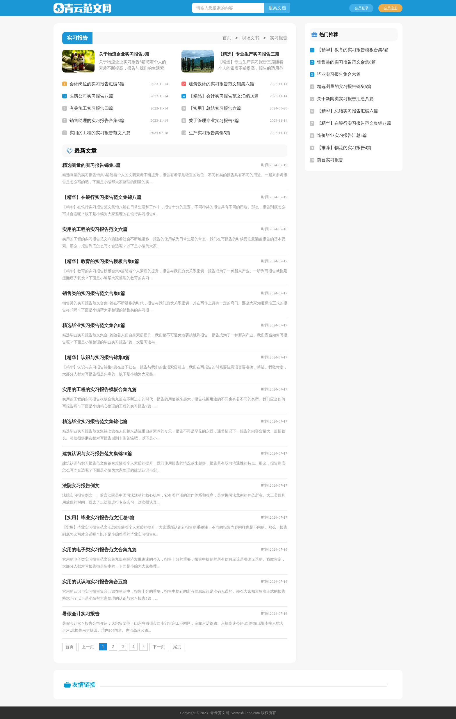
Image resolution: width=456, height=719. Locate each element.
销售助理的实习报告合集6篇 (97, 120)
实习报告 (278, 38)
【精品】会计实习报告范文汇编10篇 (224, 95)
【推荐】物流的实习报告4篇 (344, 147)
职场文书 (250, 38)
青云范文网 (219, 712)
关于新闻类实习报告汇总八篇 (345, 98)
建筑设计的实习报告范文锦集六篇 (221, 83)
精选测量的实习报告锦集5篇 (344, 86)
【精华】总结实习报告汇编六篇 (347, 111)
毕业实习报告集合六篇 (339, 74)
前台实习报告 (330, 160)
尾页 (177, 646)
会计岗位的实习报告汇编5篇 (97, 83)
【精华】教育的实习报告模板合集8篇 (353, 49)
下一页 (159, 646)
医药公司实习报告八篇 (91, 95)
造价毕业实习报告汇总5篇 (342, 135)
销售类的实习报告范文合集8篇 (346, 62)
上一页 (88, 646)
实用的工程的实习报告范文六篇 (100, 132)
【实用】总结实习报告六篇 (215, 108)
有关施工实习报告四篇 (91, 108)
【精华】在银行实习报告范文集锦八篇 (354, 123)
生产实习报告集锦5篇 (209, 132)
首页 (226, 38)
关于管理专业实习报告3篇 (214, 120)
